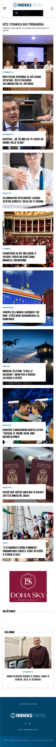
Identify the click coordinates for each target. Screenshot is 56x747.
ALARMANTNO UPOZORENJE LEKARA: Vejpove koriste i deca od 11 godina (23, 199)
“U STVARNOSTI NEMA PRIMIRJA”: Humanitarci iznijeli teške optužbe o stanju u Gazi (23, 551)
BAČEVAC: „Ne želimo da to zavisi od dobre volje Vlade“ (23, 140)
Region (6, 366)
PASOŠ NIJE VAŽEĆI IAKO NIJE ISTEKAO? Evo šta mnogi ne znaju (23, 494)
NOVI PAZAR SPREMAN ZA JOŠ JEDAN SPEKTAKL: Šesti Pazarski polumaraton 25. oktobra (22, 80)
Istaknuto (8, 72)
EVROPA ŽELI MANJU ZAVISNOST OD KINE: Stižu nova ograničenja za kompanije (21, 315)
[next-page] (29, 684)
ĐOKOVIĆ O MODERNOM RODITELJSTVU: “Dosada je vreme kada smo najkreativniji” (23, 433)
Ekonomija (8, 307)
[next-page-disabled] (8, 620)
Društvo (7, 193)
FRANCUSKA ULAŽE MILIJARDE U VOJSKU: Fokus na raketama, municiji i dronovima (19, 256)
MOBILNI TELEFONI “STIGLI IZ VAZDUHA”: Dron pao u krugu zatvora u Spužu (19, 374)
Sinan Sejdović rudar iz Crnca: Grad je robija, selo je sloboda (28, 678)
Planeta (7, 249)
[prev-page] (4, 620)
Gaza (5, 543)
